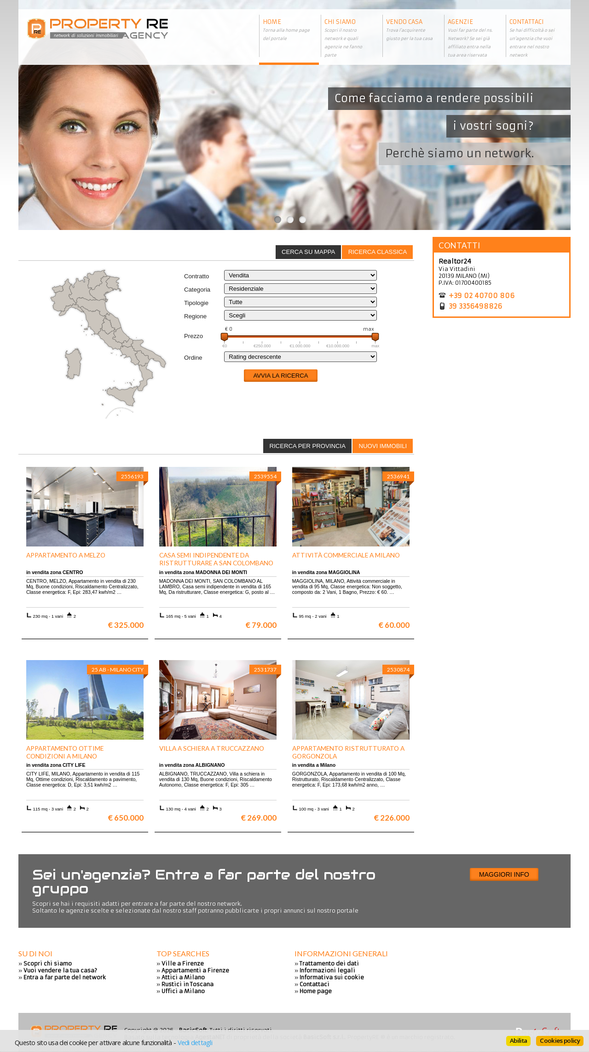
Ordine (193, 357)
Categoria (197, 289)
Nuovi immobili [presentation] (382, 446)
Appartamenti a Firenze (195, 970)
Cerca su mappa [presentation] (308, 251)
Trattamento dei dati (329, 963)
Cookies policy (560, 1040)
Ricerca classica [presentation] (377, 251)
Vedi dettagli (195, 1042)
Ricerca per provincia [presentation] (307, 446)
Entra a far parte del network (64, 977)
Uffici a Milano (183, 991)
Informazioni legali (327, 970)
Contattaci (314, 984)
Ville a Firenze (183, 963)
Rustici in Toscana (188, 984)
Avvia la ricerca (280, 375)
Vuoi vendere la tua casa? (60, 970)
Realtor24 (455, 261)
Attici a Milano (183, 977)
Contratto (196, 276)
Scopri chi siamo (47, 963)
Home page (316, 991)
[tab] (377, 252)
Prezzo (193, 336)
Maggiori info (504, 874)
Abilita (518, 1040)
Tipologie (196, 302)
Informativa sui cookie (332, 977)
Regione (195, 316)
